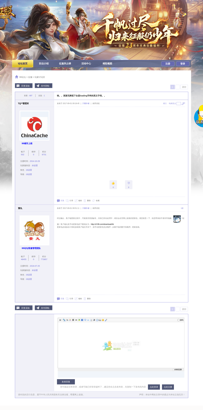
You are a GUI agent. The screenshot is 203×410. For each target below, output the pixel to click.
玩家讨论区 (40, 77)
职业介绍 (44, 63)
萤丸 (20, 208)
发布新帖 (45, 86)
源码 (180, 320)
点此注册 (168, 387)
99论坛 (22, 77)
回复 (62, 201)
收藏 (97, 201)
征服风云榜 (65, 63)
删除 (89, 201)
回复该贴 (25, 86)
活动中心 (86, 63)
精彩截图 (107, 63)
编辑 (80, 201)
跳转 (184, 87)
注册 (167, 63)
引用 (71, 201)
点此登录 (154, 387)
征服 (30, 77)
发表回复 (66, 382)
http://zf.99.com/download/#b (102, 224)
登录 (182, 63)
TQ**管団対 (23, 103)
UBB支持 (177, 370)
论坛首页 (22, 63)
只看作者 (85, 103)
